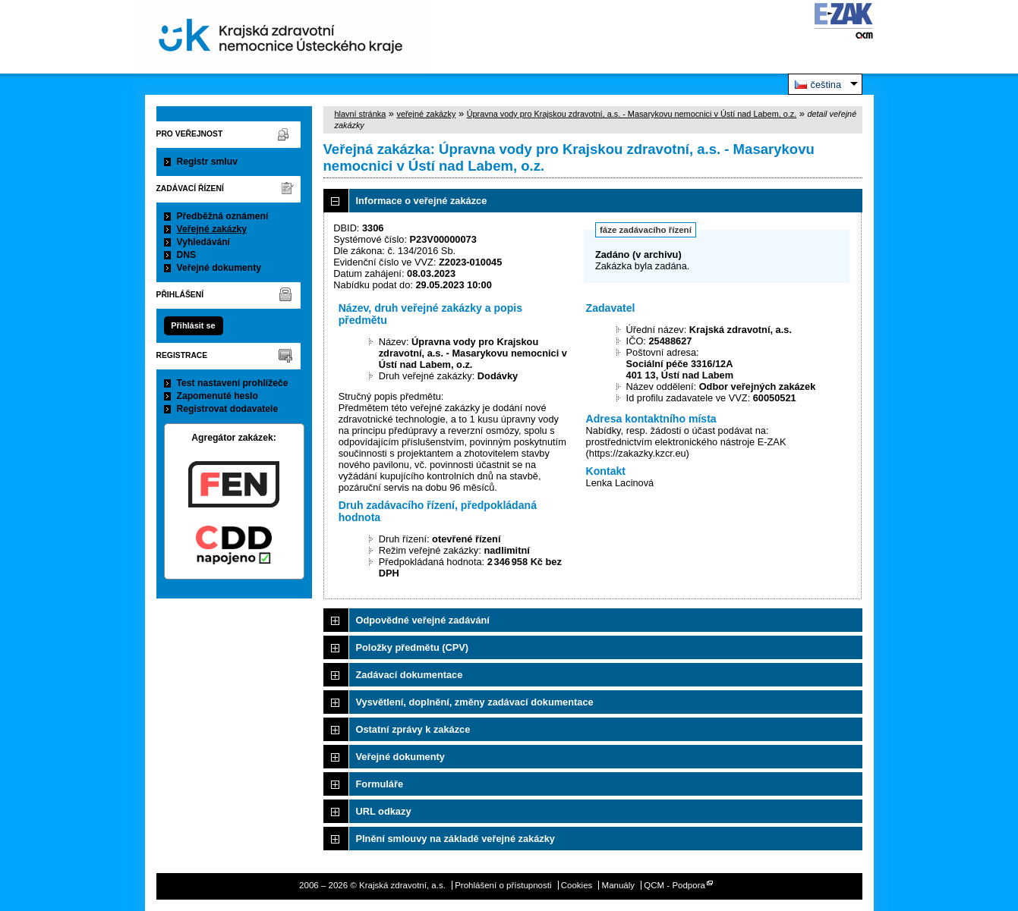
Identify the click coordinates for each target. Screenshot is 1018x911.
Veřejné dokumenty (219, 267)
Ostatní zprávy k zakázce (413, 729)
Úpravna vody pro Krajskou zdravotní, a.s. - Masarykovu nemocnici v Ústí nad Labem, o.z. (632, 113)
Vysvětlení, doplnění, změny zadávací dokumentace (475, 702)
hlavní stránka (360, 113)
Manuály (618, 885)
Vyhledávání (204, 242)
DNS (187, 255)
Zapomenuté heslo (217, 396)
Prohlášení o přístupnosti (503, 885)
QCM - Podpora (674, 885)
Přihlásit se (193, 325)
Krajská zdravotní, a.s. (281, 37)
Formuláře (380, 784)
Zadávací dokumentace (409, 674)
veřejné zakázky (425, 113)
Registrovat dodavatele (228, 409)
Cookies (577, 885)
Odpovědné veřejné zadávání (423, 620)
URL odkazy (383, 811)
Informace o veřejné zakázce (421, 200)
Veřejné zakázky (212, 229)
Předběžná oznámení (223, 216)
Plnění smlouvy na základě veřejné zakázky (455, 838)
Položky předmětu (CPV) (412, 647)
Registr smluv (207, 161)
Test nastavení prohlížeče (232, 383)
